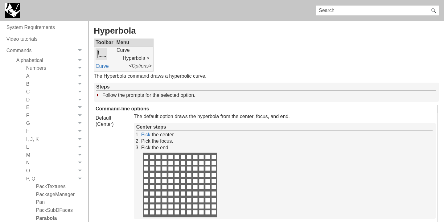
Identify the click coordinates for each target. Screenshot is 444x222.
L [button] (55, 170)
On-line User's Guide (29, 39)
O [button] (55, 194)
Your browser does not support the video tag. (180, 185)
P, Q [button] (55, 202)
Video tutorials (22, 62)
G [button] (55, 147)
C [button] (55, 115)
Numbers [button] (55, 92)
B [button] (55, 107)
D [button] (55, 123)
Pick (145, 134)
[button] (433, 10)
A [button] (55, 99)
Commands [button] (45, 74)
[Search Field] (377, 10)
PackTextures (51, 209)
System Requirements (30, 50)
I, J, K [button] (55, 162)
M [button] (55, 178)
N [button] (55, 186)
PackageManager (55, 217)
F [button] (55, 139)
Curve (102, 66)
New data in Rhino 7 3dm (34, 27)
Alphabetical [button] (50, 84)
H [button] (55, 154)
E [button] (55, 131)
